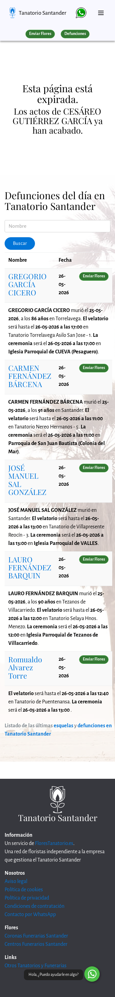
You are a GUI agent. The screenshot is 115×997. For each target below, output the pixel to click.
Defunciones (75, 34)
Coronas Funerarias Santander (36, 936)
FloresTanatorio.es (54, 843)
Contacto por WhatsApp (30, 914)
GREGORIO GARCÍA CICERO (27, 284)
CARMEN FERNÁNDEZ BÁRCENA (29, 376)
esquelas (63, 726)
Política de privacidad (27, 898)
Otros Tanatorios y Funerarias (36, 965)
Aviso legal (16, 881)
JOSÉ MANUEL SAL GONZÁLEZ (27, 480)
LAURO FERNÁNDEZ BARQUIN (29, 567)
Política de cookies (24, 889)
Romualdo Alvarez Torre (25, 667)
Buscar (20, 243)
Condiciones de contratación (34, 906)
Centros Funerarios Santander (36, 944)
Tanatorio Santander (42, 13)
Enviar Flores (40, 34)
